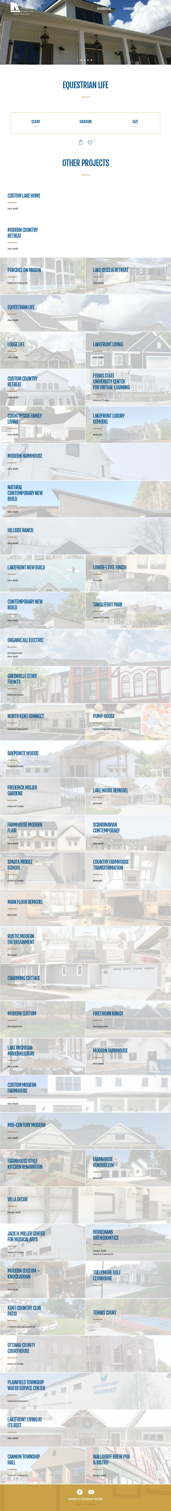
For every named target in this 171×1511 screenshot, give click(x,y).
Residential (104, 9)
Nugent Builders (22, 8)
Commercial (130, 9)
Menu (156, 9)
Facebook (80, 1492)
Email (91, 1492)
